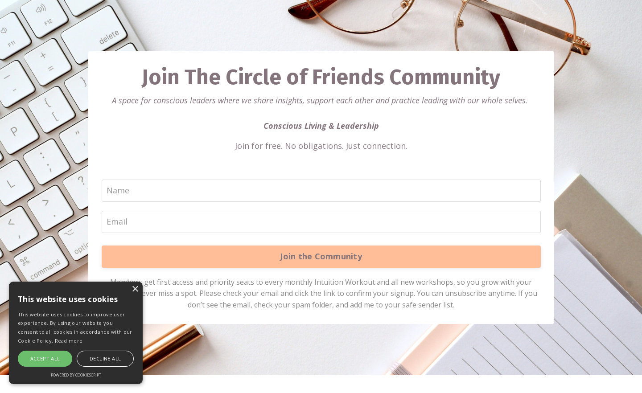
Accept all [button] (45, 358)
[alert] (76, 333)
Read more (69, 340)
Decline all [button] (105, 358)
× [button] (135, 289)
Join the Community (321, 256)
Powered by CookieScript (76, 375)
